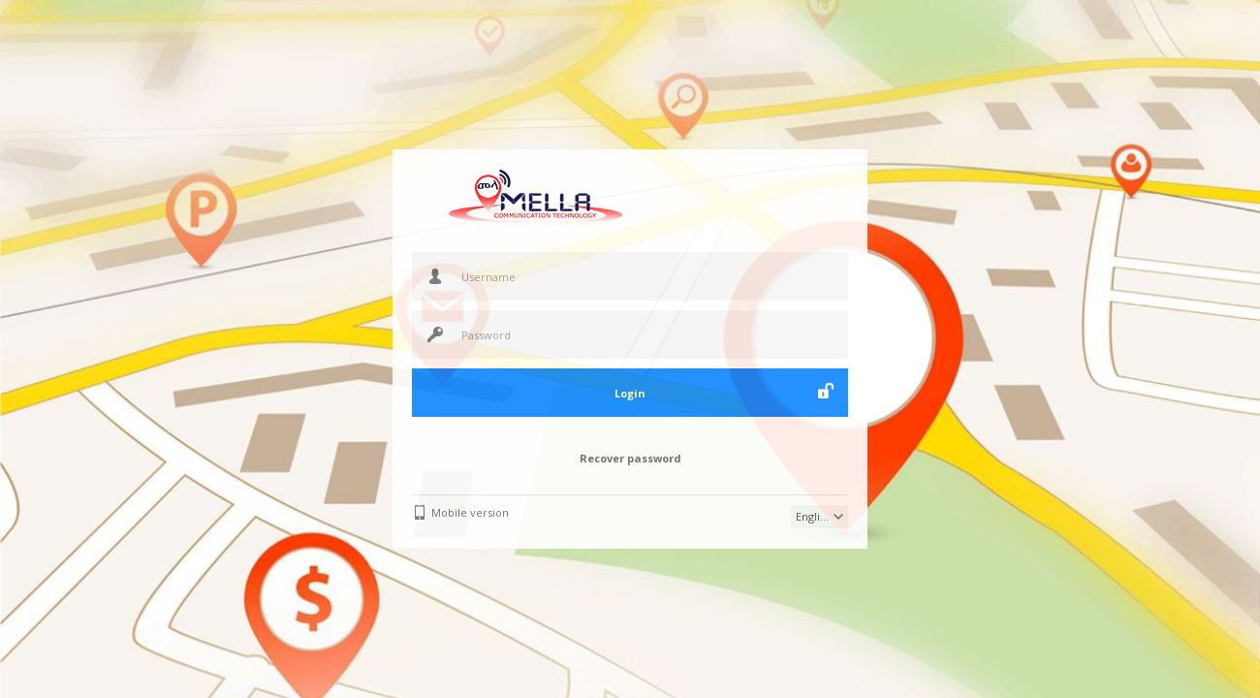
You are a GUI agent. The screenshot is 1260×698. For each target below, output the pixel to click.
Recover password (630, 458)
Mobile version (470, 512)
